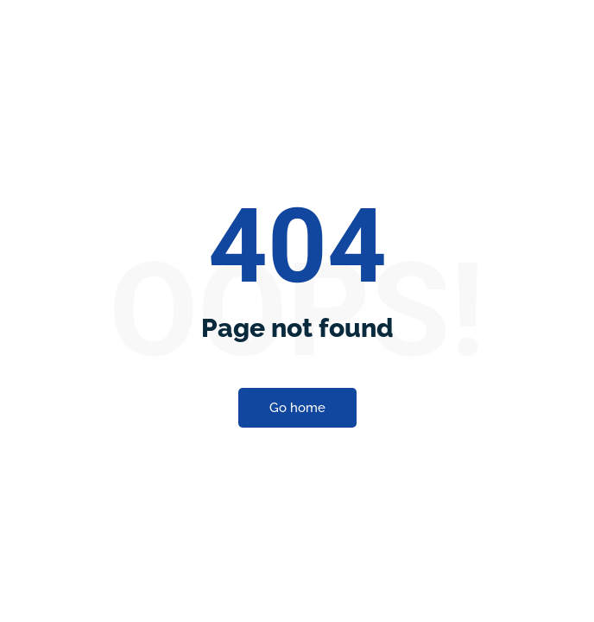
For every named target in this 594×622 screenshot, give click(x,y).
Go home (297, 300)
